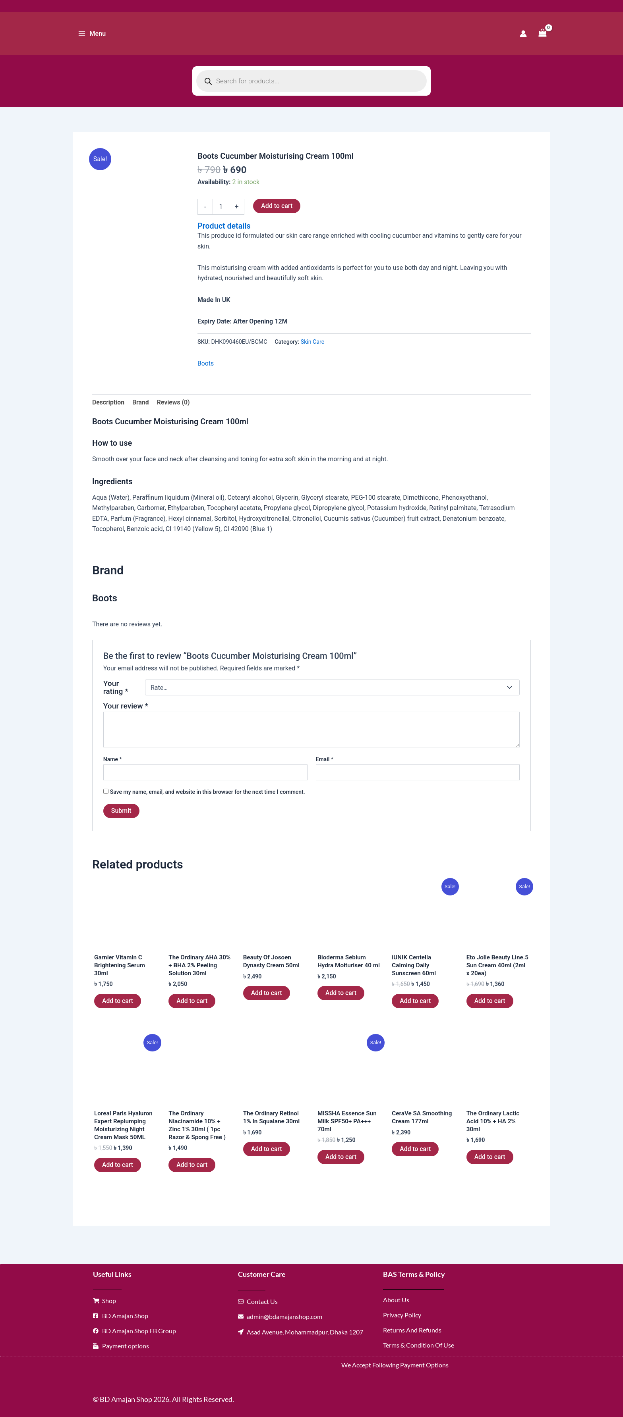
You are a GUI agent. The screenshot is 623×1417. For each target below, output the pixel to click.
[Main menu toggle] (91, 33)
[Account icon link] (523, 33)
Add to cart (276, 206)
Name (112, 759)
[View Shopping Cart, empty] (542, 33)
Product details (224, 226)
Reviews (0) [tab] (174, 401)
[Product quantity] (221, 207)
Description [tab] (108, 401)
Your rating (115, 687)
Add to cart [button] (118, 1002)
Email (325, 759)
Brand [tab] (141, 401)
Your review (125, 705)
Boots (205, 362)
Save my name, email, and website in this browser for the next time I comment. (207, 792)
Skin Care (313, 341)
